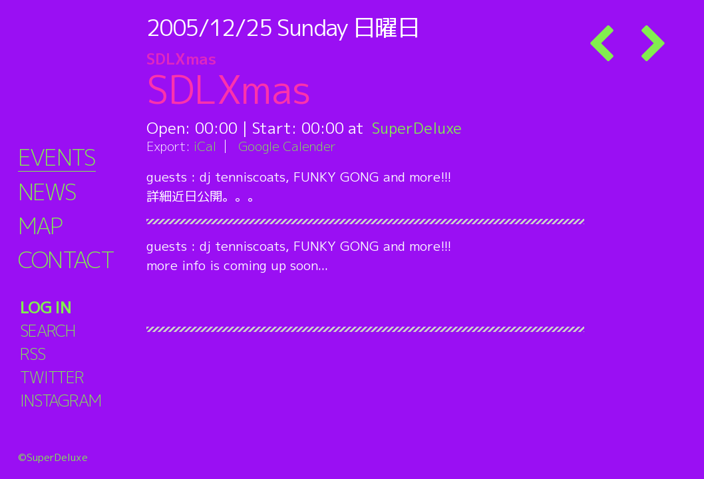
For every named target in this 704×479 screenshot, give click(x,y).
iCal (205, 146)
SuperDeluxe (417, 127)
